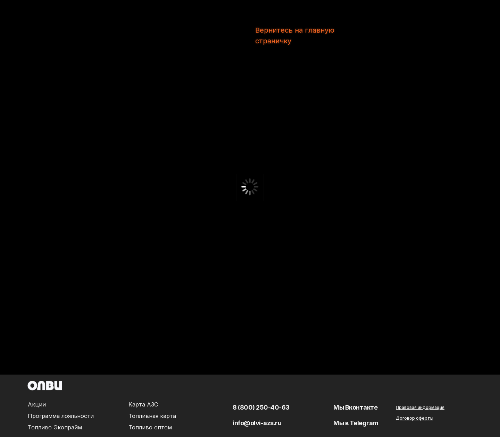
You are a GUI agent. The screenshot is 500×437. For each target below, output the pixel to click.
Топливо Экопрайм (55, 427)
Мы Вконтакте (355, 407)
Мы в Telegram (355, 423)
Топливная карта (152, 415)
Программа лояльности (61, 415)
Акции (37, 404)
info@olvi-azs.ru (257, 423)
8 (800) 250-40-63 (261, 407)
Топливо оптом (150, 427)
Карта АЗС (143, 404)
